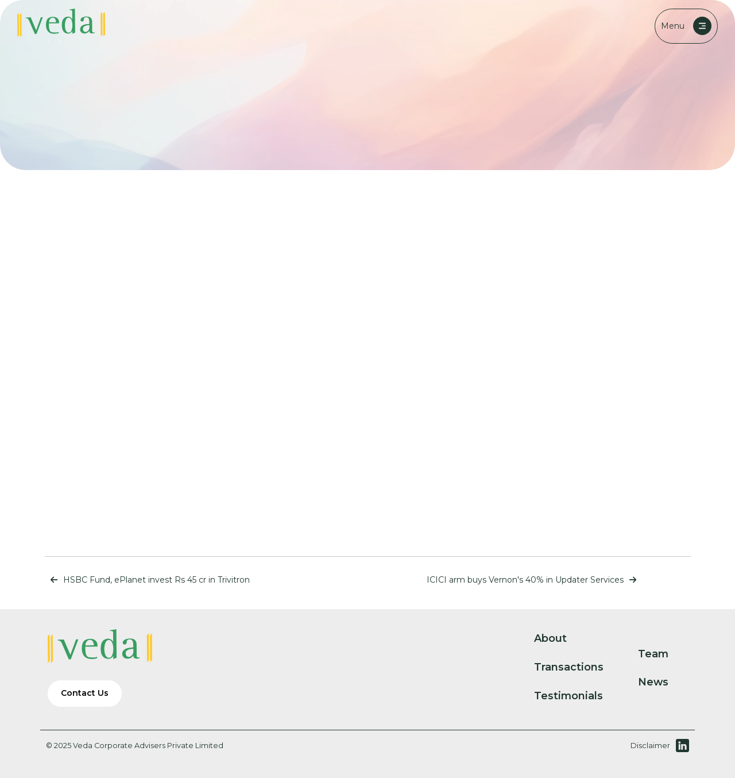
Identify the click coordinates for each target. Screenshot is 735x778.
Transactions (578, 667)
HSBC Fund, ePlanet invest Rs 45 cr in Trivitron (147, 580)
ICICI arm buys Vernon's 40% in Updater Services (534, 580)
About (560, 638)
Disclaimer (650, 745)
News (662, 682)
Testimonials (578, 696)
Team (662, 654)
